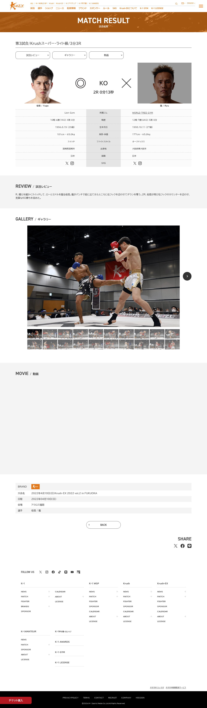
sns (115, 8)
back (103, 525)
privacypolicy (70, 698)
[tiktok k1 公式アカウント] (59, 572)
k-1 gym (60, 652)
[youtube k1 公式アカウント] (72, 572)
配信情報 (71, 8)
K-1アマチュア (71, 3)
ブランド (83, 8)
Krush (51, 3)
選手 (40, 8)
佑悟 (33, 510)
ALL (31, 3)
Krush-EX (59, 3)
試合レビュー (32, 55)
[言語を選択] (191, 3)
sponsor (26, 611)
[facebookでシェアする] (182, 545)
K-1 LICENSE (157, 8)
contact (99, 698)
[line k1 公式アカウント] (65, 572)
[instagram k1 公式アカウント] (46, 572)
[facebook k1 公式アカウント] (53, 572)
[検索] (177, 3)
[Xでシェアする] (175, 545)
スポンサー (95, 8)
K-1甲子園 (83, 3)
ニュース (60, 8)
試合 (32, 8)
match (24, 596)
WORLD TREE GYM (142, 113)
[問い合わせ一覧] (183, 3)
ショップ (49, 8)
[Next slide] (187, 276)
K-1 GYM (144, 8)
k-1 (63, 631)
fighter (25, 601)
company (126, 698)
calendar (60, 591)
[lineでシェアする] (189, 545)
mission (140, 698)
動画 (106, 55)
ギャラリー (69, 55)
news (24, 591)
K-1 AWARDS (94, 3)
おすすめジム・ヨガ (157, 687)
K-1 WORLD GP (41, 3)
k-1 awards (62, 641)
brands (25, 606)
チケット (16, 700)
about (58, 596)
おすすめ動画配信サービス (176, 687)
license (59, 601)
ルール (106, 8)
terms (86, 698)
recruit (112, 698)
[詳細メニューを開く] (201, 6)
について (128, 8)
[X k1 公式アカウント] (40, 572)
